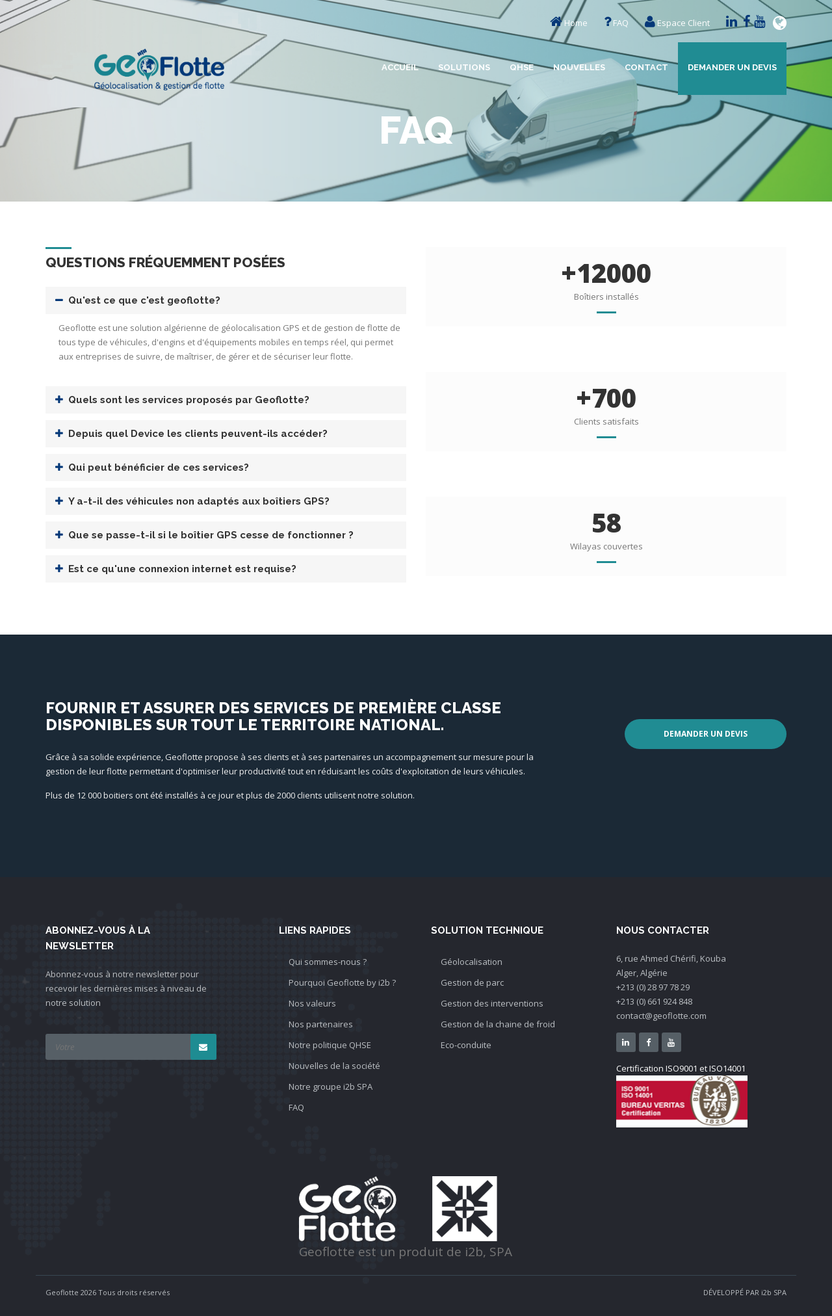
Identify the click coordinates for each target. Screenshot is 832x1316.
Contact (646, 67)
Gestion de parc (472, 982)
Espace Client (683, 23)
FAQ (621, 23)
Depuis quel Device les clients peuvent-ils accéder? (198, 434)
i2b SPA (773, 1292)
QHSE (522, 67)
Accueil (400, 67)
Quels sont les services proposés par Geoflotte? (188, 400)
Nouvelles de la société (334, 1066)
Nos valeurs (312, 1003)
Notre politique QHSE (330, 1045)
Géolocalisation (471, 961)
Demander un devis (732, 67)
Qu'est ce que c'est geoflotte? (144, 300)
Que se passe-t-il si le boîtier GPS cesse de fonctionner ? (211, 535)
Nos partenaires (321, 1024)
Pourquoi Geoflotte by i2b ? (342, 982)
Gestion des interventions (492, 1003)
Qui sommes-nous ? (328, 961)
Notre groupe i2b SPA (330, 1086)
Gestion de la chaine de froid (498, 1024)
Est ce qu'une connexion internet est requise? (182, 569)
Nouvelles (579, 67)
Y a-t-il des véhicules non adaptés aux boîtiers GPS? (199, 501)
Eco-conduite (466, 1045)
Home (576, 23)
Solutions (464, 67)
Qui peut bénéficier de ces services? (158, 467)
